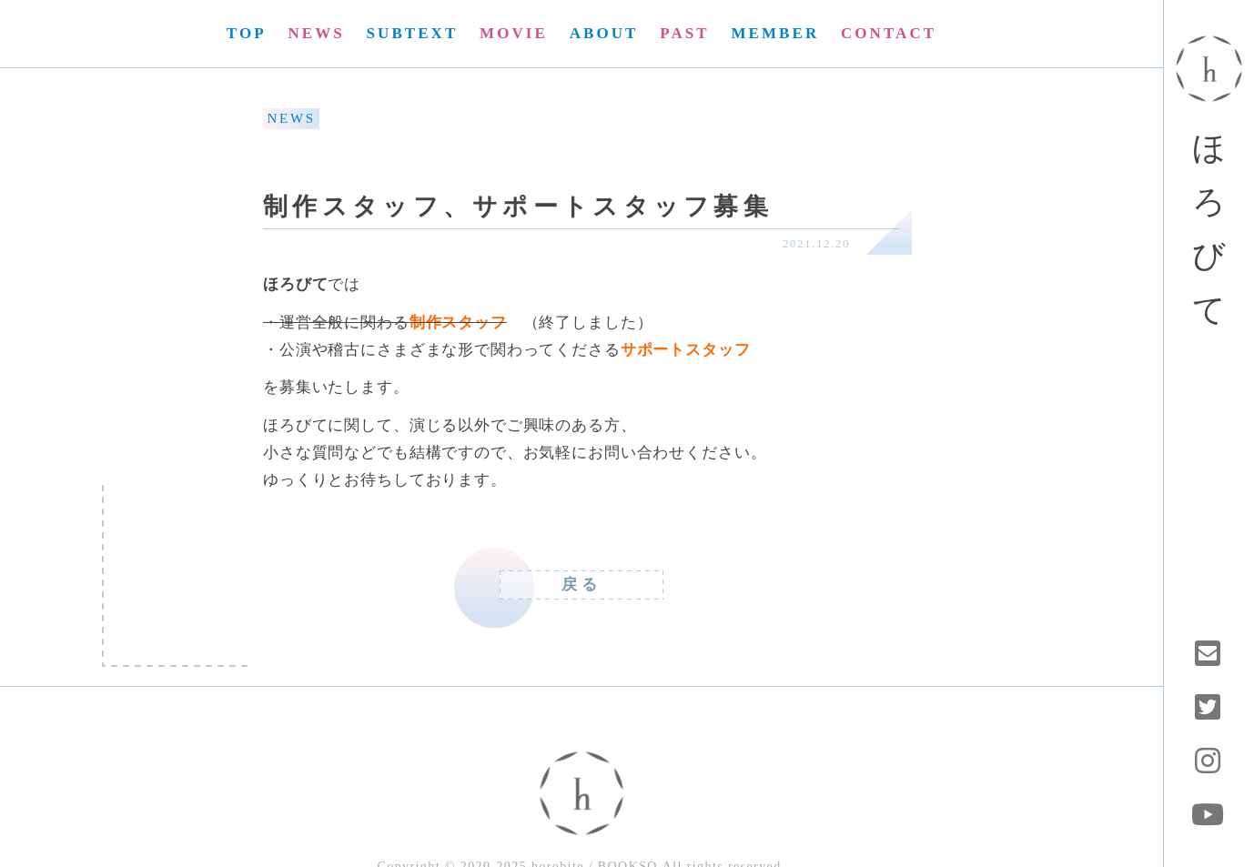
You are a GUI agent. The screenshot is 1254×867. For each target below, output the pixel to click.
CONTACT (888, 33)
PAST (684, 33)
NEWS (316, 33)
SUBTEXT (413, 33)
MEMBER (775, 33)
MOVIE (514, 33)
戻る (581, 584)
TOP (247, 33)
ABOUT (604, 33)
